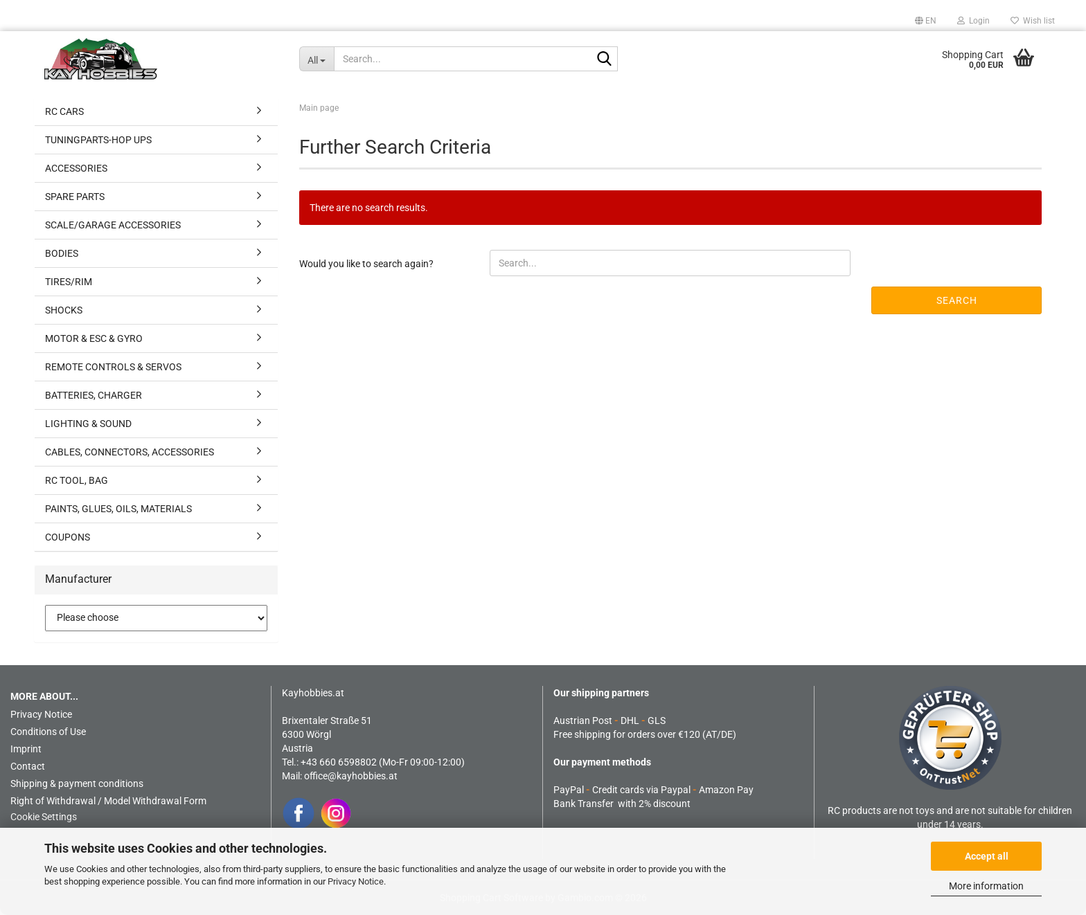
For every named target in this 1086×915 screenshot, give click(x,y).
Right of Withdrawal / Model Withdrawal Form (108, 800)
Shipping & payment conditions (76, 783)
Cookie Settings (43, 816)
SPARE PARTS (75, 196)
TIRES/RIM (68, 281)
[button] (926, 20)
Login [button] (973, 21)
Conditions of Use (48, 731)
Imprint (26, 748)
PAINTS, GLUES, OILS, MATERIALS (118, 508)
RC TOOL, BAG (76, 480)
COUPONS (67, 537)
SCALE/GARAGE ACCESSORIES (113, 224)
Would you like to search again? (366, 263)
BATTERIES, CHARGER (93, 395)
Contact (27, 766)
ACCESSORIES (76, 168)
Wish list (1033, 21)
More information (986, 885)
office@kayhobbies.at (351, 775)
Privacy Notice (356, 881)
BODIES (61, 253)
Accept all (986, 856)
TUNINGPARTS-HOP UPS (98, 139)
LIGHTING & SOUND (88, 423)
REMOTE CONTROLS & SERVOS (113, 366)
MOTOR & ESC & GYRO (94, 338)
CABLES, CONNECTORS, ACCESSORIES (129, 452)
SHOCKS (63, 310)
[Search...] (316, 58)
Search (956, 300)
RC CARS (64, 111)
